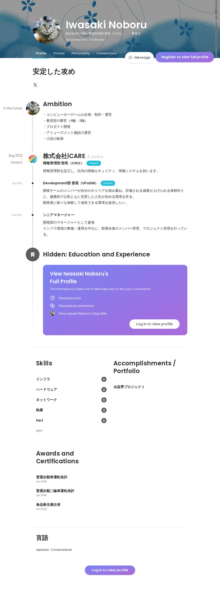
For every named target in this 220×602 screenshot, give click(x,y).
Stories (59, 53)
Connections (106, 53)
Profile (41, 53)
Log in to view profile (154, 324)
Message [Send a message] (139, 57)
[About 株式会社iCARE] (33, 159)
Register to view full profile (184, 57)
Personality (81, 53)
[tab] (41, 53)
